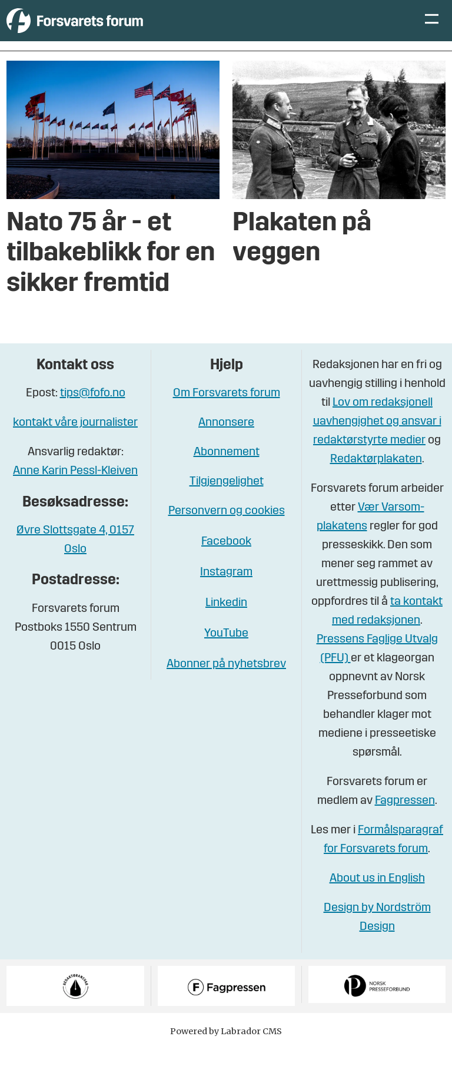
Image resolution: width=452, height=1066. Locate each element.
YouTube (226, 651)
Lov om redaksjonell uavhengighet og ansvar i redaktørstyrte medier (377, 439)
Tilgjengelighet (227, 499)
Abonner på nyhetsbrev (226, 682)
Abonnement (227, 470)
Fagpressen (405, 819)
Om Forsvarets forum (226, 411)
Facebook (226, 559)
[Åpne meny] (431, 30)
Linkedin (226, 621)
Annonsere (226, 440)
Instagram (226, 590)
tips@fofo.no (92, 411)
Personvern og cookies (226, 529)
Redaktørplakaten (376, 477)
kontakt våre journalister (75, 440)
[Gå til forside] (115, 29)
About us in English (377, 896)
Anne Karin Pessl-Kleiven (75, 489)
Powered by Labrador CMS (226, 1049)
